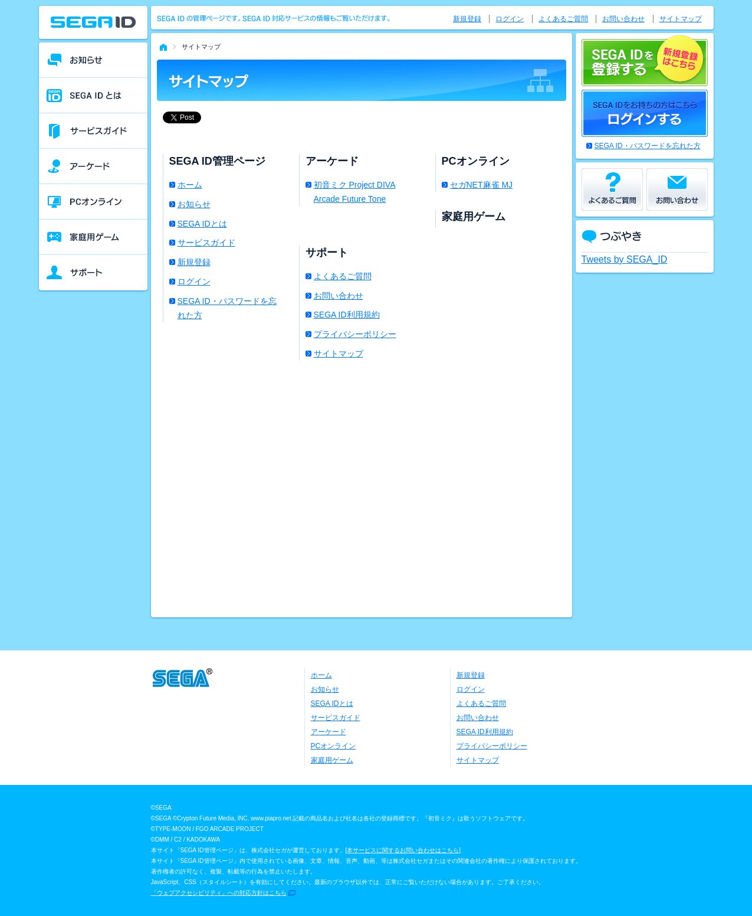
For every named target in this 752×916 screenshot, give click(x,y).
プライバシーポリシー (355, 334)
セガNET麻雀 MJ (481, 184)
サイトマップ (338, 353)
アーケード (328, 732)
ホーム (190, 184)
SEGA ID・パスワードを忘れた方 (227, 308)
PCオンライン (333, 746)
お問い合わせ (338, 295)
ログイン (194, 281)
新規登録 (194, 262)
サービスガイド (206, 242)
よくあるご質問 (343, 276)
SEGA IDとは (202, 223)
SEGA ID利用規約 (347, 314)
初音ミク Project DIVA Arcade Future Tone (355, 192)
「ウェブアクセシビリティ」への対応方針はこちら (219, 892)
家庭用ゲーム (332, 760)
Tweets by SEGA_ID (625, 259)
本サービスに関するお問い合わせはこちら (403, 850)
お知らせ (194, 204)
